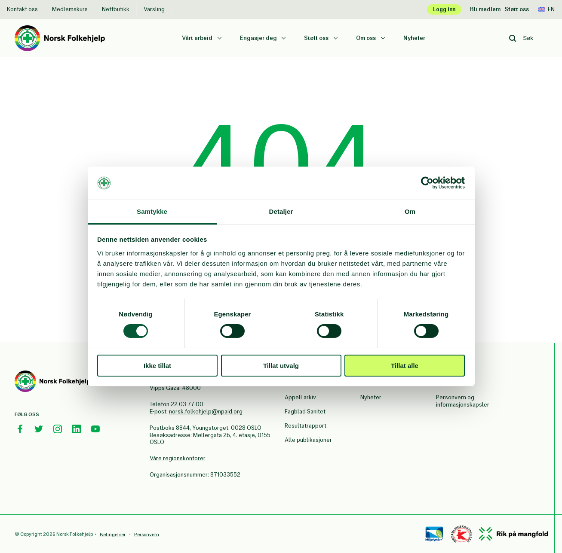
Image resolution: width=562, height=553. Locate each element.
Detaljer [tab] (281, 211)
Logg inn (444, 9)
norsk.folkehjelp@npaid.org (206, 411)
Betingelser (113, 535)
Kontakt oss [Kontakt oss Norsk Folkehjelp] (22, 9)
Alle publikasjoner (308, 440)
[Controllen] (461, 534)
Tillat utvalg (281, 365)
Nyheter (414, 38)
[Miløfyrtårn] (434, 534)
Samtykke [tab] (152, 211)
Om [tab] (410, 211)
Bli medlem (485, 9)
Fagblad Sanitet (305, 411)
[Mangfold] (513, 534)
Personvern (146, 535)
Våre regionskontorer (178, 458)
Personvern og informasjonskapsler (462, 401)
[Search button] (512, 38)
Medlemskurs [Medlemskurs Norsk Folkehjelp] (70, 9)
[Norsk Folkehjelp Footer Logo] (52, 383)
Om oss (366, 38)
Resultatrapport (305, 425)
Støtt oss (516, 9)
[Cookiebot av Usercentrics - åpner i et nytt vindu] (427, 182)
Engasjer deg (259, 38)
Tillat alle (404, 365)
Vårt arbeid (198, 38)
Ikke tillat (157, 365)
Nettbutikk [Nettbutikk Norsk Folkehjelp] (115, 9)
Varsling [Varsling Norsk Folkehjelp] (154, 9)
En (546, 9)
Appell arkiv (300, 397)
